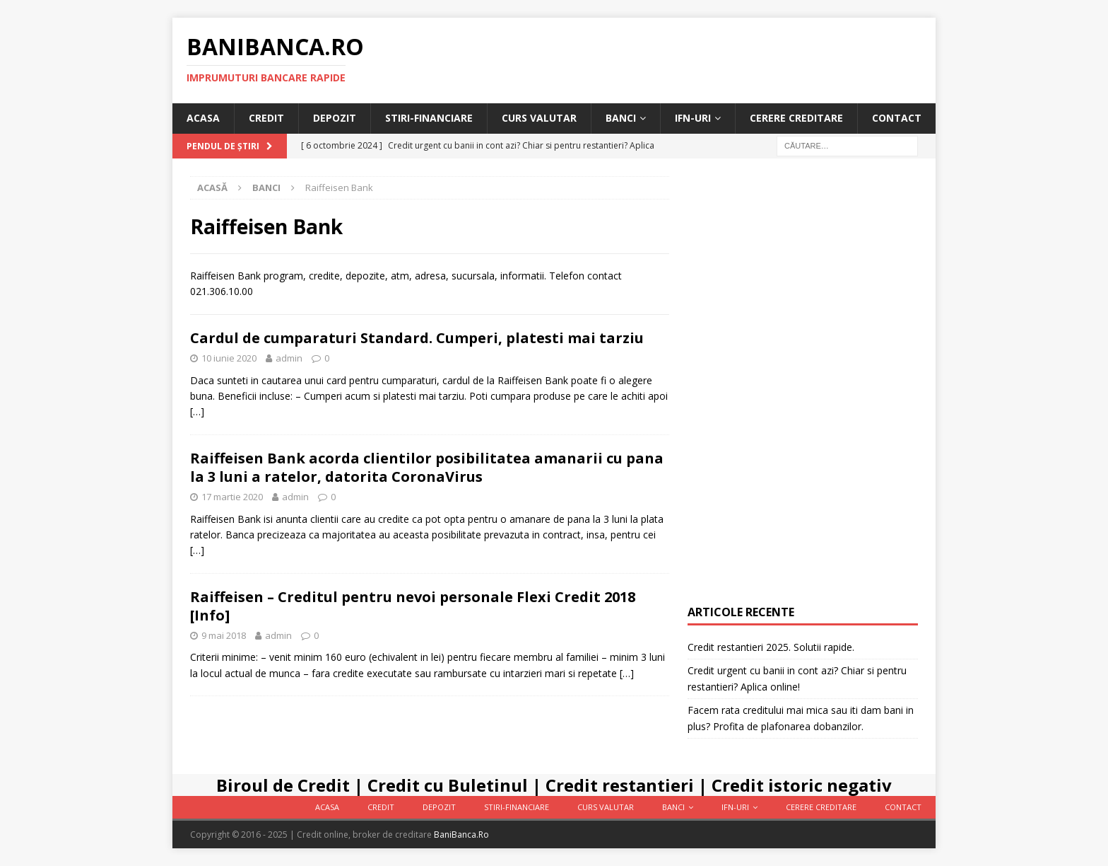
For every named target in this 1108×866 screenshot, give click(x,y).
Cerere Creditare (796, 118)
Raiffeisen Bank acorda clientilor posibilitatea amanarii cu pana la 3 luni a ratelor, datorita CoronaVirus (427, 467)
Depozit (334, 118)
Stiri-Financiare (429, 118)
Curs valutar (539, 118)
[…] (197, 411)
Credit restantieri (620, 785)
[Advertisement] (803, 388)
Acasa (203, 118)
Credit (266, 118)
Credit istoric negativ (802, 785)
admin (289, 358)
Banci (621, 118)
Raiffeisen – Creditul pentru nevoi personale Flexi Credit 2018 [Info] (412, 606)
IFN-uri (693, 118)
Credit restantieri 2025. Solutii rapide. (771, 647)
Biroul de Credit (283, 785)
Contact (896, 118)
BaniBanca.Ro (461, 835)
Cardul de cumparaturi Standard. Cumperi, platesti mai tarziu (417, 337)
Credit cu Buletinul (447, 785)
